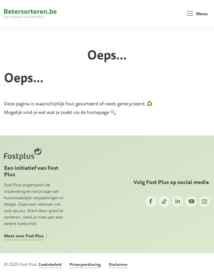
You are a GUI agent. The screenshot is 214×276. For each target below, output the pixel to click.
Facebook (151, 201)
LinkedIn (177, 201)
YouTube (191, 201)
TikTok (164, 201)
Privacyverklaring (85, 264)
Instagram (204, 201)
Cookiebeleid (49, 264)
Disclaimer (118, 264)
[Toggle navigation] (197, 13)
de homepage (95, 112)
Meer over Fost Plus (23, 235)
